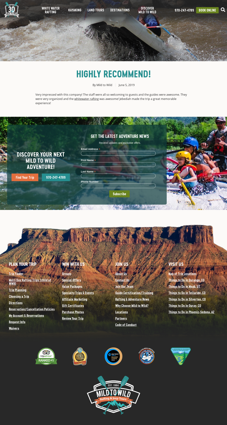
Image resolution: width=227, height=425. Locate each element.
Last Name (88, 171)
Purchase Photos (73, 312)
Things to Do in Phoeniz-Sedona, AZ (191, 312)
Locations (121, 312)
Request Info (17, 322)
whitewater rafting (86, 99)
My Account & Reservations (26, 315)
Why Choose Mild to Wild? (131, 306)
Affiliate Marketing (74, 299)
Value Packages (72, 286)
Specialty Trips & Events (78, 293)
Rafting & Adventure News (132, 299)
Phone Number (90, 181)
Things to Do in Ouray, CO (184, 306)
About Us (121, 274)
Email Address (90, 148)
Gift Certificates (73, 306)
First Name (88, 160)
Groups (66, 274)
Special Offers (71, 280)
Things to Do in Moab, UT (184, 286)
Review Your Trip (73, 318)
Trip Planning (17, 290)
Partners (121, 318)
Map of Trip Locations (182, 274)
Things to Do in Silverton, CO (187, 299)
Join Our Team (124, 286)
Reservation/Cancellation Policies (32, 309)
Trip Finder (16, 274)
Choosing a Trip (19, 296)
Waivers (14, 328)
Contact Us (122, 280)
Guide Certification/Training (134, 293)
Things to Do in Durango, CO (186, 280)
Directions (16, 303)
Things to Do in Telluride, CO (187, 293)
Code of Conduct (126, 325)
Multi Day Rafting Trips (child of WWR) (30, 282)
